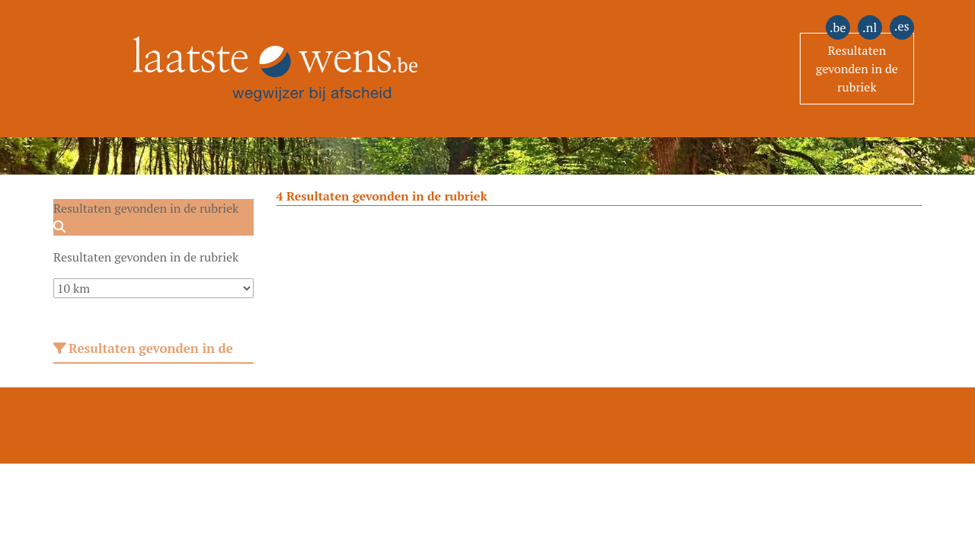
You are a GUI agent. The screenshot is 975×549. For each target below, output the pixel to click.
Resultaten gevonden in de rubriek (857, 68)
